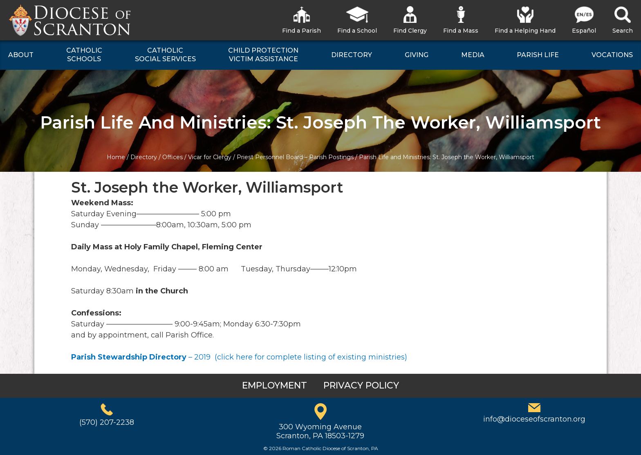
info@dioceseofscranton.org (534, 419)
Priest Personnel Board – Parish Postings (295, 157)
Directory (143, 157)
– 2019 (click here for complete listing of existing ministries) (239, 357)
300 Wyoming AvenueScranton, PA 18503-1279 (320, 431)
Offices (172, 157)
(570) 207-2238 (106, 422)
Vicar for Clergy (209, 157)
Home (116, 157)
